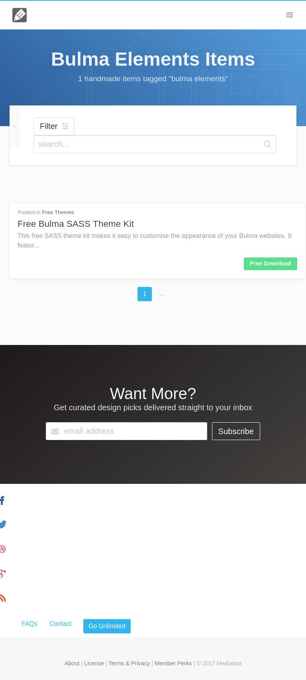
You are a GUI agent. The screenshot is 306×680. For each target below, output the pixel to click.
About (72, 663)
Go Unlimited (106, 626)
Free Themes (58, 212)
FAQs (29, 623)
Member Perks (173, 663)
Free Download (270, 263)
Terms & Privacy (129, 663)
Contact (60, 623)
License (94, 663)
